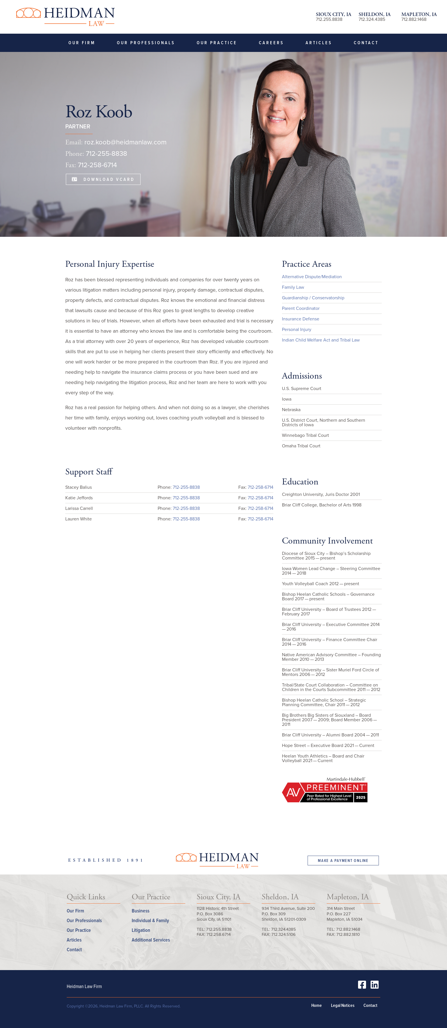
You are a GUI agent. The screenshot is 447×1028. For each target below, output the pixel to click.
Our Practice (217, 42)
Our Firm (81, 42)
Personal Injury (296, 329)
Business (140, 910)
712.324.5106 (283, 934)
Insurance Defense (300, 319)
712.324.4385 (372, 19)
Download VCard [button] (103, 179)
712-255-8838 (106, 153)
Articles (319, 42)
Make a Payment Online (343, 860)
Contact (366, 42)
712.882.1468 (413, 19)
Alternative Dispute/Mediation (312, 276)
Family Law (293, 287)
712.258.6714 (218, 934)
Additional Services (151, 939)
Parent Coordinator (301, 308)
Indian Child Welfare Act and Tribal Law (321, 340)
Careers (271, 42)
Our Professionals (146, 42)
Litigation (141, 930)
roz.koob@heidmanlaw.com (125, 142)
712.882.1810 (348, 934)
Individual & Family (150, 920)
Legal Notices (342, 1005)
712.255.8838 (329, 19)
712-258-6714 (97, 165)
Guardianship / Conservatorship (313, 297)
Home (316, 1005)
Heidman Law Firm (65, 17)
